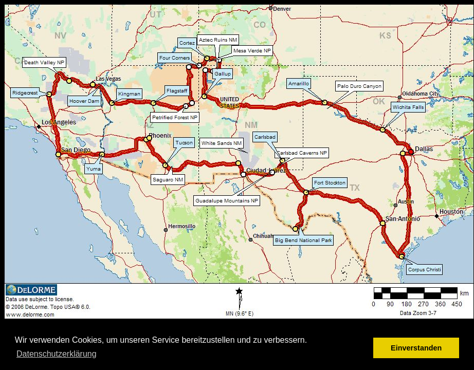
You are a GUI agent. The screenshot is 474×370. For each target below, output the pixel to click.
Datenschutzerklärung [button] (56, 353)
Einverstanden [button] (416, 348)
